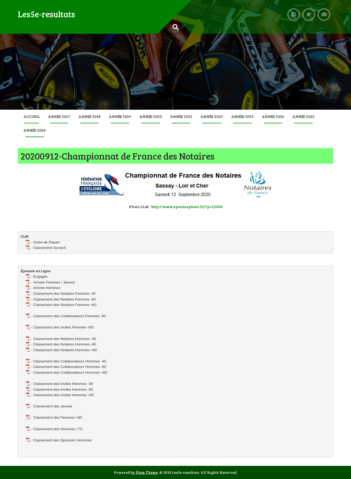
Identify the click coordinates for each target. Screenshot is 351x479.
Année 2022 (211, 116)
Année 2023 (242, 116)
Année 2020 (150, 116)
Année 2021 (181, 116)
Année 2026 (34, 130)
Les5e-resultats (46, 13)
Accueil (31, 116)
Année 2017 (59, 116)
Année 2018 (89, 116)
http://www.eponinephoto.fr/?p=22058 (186, 206)
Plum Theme (146, 472)
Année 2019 (120, 116)
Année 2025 (303, 116)
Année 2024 (273, 116)
